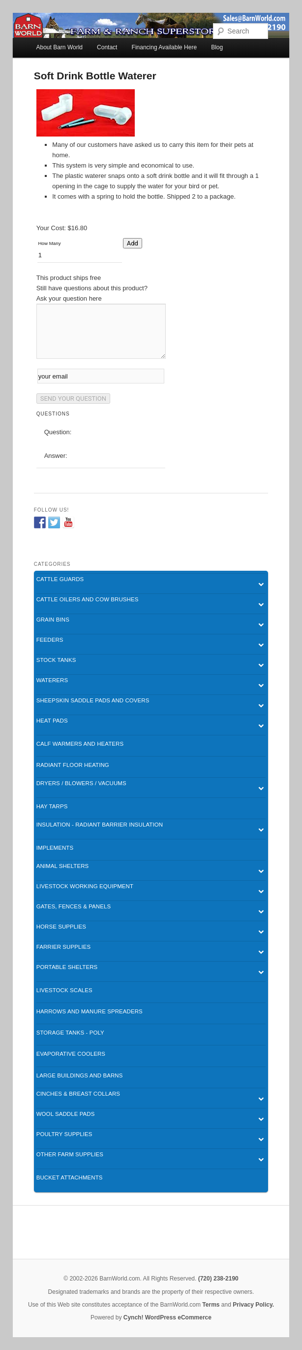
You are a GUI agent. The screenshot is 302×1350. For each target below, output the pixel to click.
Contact (107, 47)
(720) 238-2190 (218, 1278)
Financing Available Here (164, 47)
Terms (210, 1304)
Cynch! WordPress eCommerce (167, 1317)
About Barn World (59, 47)
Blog (217, 47)
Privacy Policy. (253, 1304)
